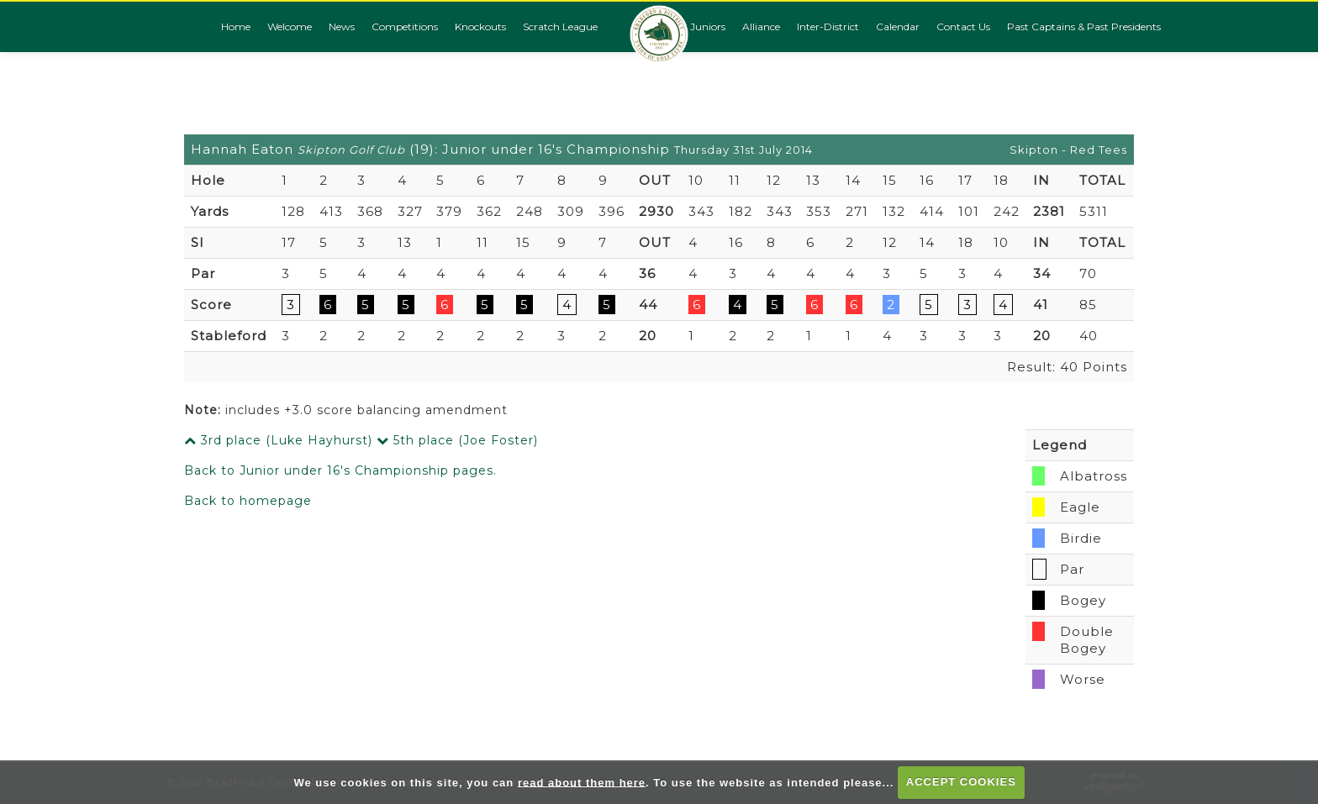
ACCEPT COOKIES (961, 781)
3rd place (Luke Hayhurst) (278, 440)
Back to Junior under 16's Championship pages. (340, 470)
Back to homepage (248, 500)
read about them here (582, 781)
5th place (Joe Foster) (457, 440)
